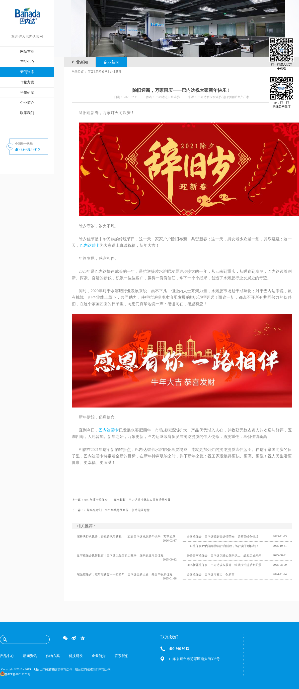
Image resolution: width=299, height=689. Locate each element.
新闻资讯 (101, 71)
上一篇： (121, 500)
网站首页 (27, 51)
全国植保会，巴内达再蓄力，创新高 (210, 574)
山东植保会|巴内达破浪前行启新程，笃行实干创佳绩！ (223, 546)
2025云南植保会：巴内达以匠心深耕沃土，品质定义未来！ (225, 555)
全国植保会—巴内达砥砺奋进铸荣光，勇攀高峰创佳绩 (222, 536)
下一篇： (111, 510)
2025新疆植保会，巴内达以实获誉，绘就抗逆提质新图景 (224, 565)
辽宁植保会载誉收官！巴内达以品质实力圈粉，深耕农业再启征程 (120, 555)
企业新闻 (116, 71)
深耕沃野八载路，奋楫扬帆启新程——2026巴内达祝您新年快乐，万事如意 (126, 536)
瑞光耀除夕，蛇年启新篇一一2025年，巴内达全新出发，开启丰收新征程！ (126, 574)
